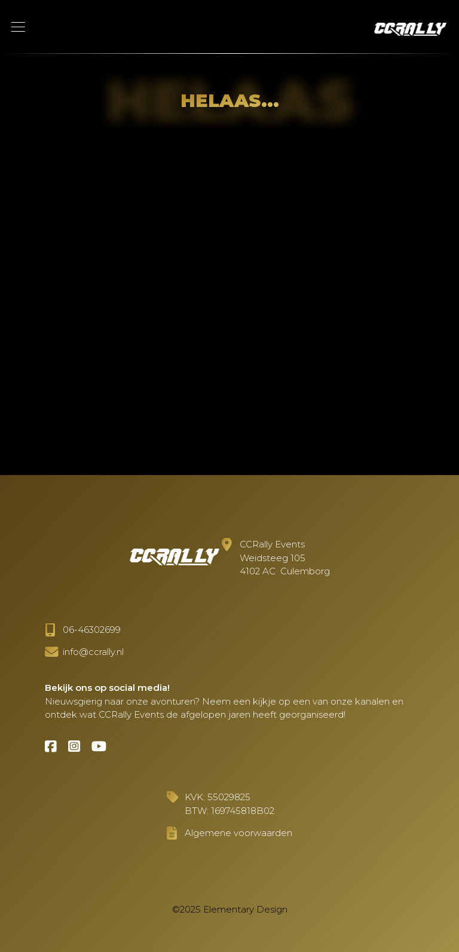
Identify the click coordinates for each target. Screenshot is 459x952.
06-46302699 (92, 629)
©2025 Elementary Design (229, 909)
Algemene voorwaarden (238, 832)
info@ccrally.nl (93, 651)
